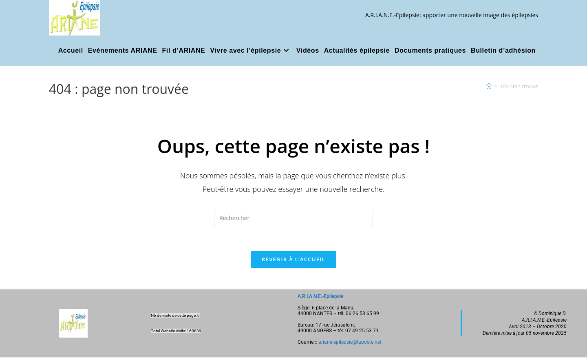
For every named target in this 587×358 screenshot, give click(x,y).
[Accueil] (489, 86)
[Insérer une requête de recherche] (293, 218)
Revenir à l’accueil (293, 259)
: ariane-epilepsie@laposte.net (349, 342)
